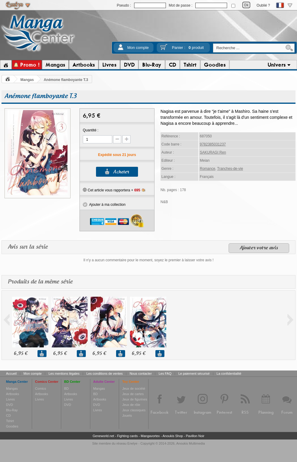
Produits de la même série (40, 281)
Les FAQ (165, 373)
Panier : (188, 47)
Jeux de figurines (134, 399)
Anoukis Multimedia (190, 443)
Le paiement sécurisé (194, 373)
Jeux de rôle (131, 404)
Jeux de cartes (133, 394)
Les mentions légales (64, 373)
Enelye (133, 443)
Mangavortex (150, 436)
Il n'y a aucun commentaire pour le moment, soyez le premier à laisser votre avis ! (148, 260)
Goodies (12, 426)
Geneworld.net (103, 436)
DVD (9, 404)
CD (8, 415)
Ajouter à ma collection (104, 204)
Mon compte (138, 47)
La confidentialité (229, 373)
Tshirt (10, 421)
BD (66, 388)
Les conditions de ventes (104, 373)
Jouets (127, 415)
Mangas (27, 80)
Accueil (11, 373)
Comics (40, 388)
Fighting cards (127, 436)
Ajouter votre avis (259, 248)
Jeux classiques (134, 410)
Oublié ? (263, 5)
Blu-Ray (12, 410)
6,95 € (20, 354)
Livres (10, 399)
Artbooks (12, 394)
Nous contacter (141, 373)
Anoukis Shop (173, 436)
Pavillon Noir (195, 436)
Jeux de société (133, 388)
